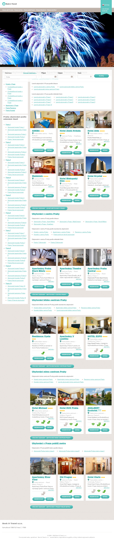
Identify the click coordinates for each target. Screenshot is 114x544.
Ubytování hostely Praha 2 (16, 154)
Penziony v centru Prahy (83, 232)
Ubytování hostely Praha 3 (16, 170)
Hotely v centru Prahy (41, 232)
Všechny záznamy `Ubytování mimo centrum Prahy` (51, 438)
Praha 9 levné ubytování (16, 280)
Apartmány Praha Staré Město (41, 269)
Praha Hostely (52, 10)
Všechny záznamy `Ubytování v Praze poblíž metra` (51, 507)
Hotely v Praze (10, 84)
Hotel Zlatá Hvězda (70, 131)
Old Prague (66, 477)
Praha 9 (8, 266)
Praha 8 (8, 248)
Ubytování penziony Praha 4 (17, 187)
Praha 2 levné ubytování (16, 157)
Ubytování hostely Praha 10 (17, 298)
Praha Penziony (41, 10)
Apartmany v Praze (12, 105)
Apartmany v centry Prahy (61, 232)
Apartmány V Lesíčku (67, 337)
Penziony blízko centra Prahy (90, 308)
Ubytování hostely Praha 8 (16, 260)
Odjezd (60, 73)
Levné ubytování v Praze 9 (86, 102)
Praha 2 (8, 142)
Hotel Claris (94, 477)
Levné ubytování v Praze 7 (42, 102)
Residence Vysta (41, 336)
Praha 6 (8, 213)
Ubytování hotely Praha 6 (16, 216)
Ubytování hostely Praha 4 (16, 190)
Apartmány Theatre (70, 268)
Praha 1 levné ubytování (16, 139)
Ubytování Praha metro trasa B (69, 451)
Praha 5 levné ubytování (16, 210)
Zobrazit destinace (30, 73)
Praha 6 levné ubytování (16, 228)
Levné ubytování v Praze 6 (86, 100)
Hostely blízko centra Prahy (43, 310)
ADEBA (36, 131)
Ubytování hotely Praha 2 (16, 145)
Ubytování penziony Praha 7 (17, 236)
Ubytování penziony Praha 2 (17, 152)
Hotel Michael (39, 408)
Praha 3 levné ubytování (16, 175)
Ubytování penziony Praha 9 (17, 276)
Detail (49, 150)
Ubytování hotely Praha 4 (16, 180)
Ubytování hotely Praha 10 (16, 286)
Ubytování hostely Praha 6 (16, 225)
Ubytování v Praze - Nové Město (96, 222)
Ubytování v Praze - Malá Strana (70, 222)
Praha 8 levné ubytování (16, 263)
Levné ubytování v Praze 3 (86, 97)
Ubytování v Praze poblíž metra (49, 443)
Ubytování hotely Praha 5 (16, 198)
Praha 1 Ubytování (40, 242)
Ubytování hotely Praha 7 (16, 233)
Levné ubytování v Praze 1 (42, 97)
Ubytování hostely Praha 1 (16, 137)
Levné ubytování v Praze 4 (42, 100)
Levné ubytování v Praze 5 (64, 100)
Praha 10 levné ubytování (16, 300)
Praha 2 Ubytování (57, 242)
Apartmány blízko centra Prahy (66, 308)
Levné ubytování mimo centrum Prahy (46, 89)
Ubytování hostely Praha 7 (16, 243)
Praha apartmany (29, 10)
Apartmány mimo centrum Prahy (68, 379)
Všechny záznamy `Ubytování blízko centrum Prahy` (52, 366)
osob (79, 73)
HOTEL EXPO (95, 336)
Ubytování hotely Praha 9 (16, 268)
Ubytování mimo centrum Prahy (49, 372)
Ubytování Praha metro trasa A (44, 451)
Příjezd (43, 73)
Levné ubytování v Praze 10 (43, 105)
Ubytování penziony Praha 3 (17, 172)
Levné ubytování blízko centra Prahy (72, 87)
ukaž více (51, 141)
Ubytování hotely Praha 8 (16, 251)
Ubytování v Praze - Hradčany (43, 224)
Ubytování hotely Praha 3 (16, 163)
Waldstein (37, 176)
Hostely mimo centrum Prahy (43, 382)
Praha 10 (8, 283)
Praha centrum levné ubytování (64, 234)
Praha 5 (8, 195)
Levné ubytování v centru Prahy (44, 87)
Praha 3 (8, 160)
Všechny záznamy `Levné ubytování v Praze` (48, 208)
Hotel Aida (93, 131)
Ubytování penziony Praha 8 (17, 258)
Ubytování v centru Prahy (45, 214)
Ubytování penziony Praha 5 (17, 205)
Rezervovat (38, 150)
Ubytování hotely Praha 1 (16, 127)
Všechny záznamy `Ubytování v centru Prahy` (49, 294)
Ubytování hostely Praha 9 (16, 278)
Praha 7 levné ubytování (16, 245)
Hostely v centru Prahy (41, 234)
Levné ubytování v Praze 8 (64, 102)
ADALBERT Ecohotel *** (94, 409)
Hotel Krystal (95, 176)
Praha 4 (8, 178)
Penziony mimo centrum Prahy (94, 379)
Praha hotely (18, 10)
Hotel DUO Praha (69, 408)
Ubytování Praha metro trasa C (94, 451)
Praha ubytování (7, 10)
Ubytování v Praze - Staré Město (44, 222)
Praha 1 (8, 125)
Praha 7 (8, 230)
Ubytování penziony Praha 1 (17, 134)
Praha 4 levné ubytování (16, 192)
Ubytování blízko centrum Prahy (49, 300)
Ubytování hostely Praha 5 (16, 207)
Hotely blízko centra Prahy (42, 308)
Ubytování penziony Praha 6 (17, 223)
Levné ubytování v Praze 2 (64, 97)
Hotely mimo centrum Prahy (43, 379)
